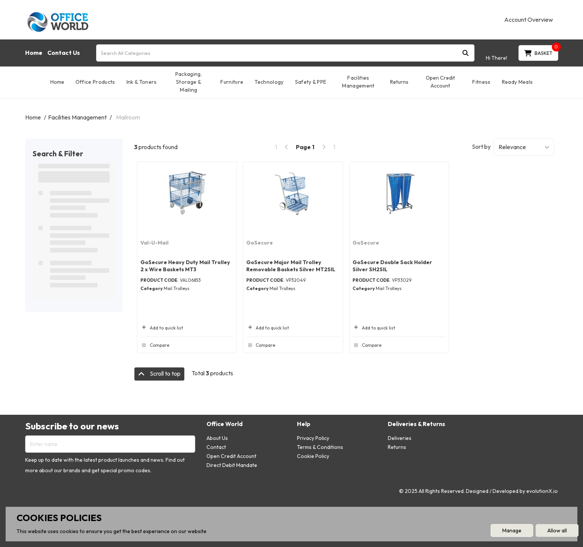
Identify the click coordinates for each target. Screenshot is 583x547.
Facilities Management (358, 81)
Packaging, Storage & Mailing (188, 82)
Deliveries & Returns (416, 424)
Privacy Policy (313, 438)
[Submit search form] (465, 52)
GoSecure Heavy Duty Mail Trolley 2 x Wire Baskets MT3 (185, 266)
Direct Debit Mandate (231, 465)
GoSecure (259, 242)
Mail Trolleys (177, 288)
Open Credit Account (440, 81)
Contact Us (63, 52)
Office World (224, 424)
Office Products (95, 82)
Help (303, 424)
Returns (399, 82)
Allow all (557, 530)
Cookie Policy (313, 456)
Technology (269, 82)
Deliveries (399, 438)
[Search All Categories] (285, 53)
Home (33, 52)
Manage (511, 530)
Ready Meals (517, 82)
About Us (217, 438)
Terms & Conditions (320, 447)
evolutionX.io (542, 491)
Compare (154, 345)
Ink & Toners (142, 82)
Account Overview (528, 19)
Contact (216, 447)
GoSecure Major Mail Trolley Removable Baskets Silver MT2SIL (290, 266)
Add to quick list (161, 328)
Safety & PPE (311, 82)
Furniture (231, 82)
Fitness (481, 82)
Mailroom (128, 117)
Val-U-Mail (154, 242)
